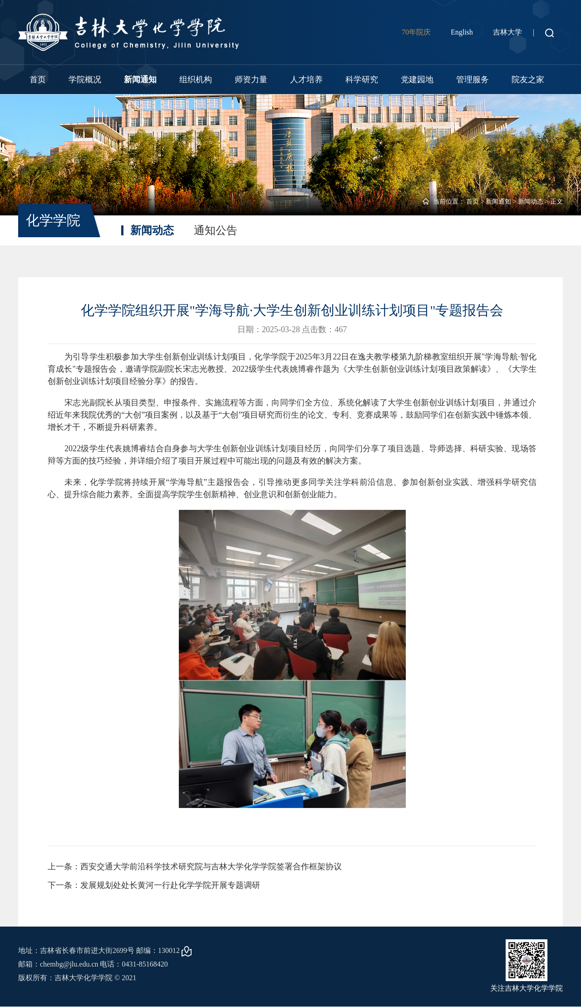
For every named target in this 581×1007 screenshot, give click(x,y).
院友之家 (528, 79)
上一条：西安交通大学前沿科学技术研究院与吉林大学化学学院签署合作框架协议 (195, 866)
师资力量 (251, 79)
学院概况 (85, 79)
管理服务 (472, 79)
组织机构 (195, 79)
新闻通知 (140, 79)
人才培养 (306, 79)
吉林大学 (507, 32)
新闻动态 (530, 201)
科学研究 (361, 79)
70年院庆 (416, 32)
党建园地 (417, 79)
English (462, 32)
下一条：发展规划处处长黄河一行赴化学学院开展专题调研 (154, 885)
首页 (38, 79)
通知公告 (215, 230)
